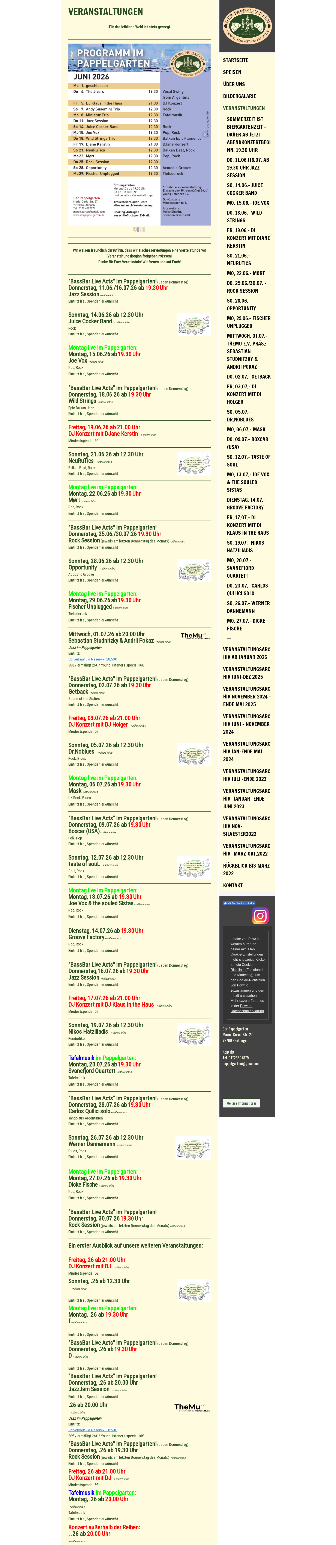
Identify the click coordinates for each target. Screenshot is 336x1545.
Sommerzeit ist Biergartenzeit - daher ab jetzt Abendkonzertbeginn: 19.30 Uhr (249, 134)
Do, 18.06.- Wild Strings (244, 216)
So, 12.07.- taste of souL (249, 460)
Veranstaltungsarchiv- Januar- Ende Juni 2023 (246, 798)
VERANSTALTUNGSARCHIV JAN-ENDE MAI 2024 (246, 751)
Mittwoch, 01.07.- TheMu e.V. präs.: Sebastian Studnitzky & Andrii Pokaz (247, 351)
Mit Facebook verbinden (239, 903)
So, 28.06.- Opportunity (241, 304)
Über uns (234, 84)
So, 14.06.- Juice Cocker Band (245, 189)
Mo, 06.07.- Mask (246, 429)
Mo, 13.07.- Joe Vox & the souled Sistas (248, 482)
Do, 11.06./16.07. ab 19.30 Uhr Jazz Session (248, 167)
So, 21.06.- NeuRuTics (239, 259)
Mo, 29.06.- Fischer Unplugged (249, 322)
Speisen (232, 72)
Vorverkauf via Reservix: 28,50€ (92, 659)
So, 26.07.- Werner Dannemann (248, 607)
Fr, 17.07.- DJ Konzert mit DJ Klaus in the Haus (248, 525)
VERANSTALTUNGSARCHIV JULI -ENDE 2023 (246, 775)
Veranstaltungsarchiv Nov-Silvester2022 (246, 826)
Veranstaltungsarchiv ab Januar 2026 (246, 653)
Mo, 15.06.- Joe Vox (248, 202)
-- (229, 638)
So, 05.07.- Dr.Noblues (240, 415)
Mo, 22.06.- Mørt (246, 273)
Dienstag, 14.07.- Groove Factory (246, 503)
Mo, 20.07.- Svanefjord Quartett (240, 568)
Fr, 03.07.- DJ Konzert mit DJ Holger (244, 394)
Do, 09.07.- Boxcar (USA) (247, 443)
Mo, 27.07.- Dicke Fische (246, 624)
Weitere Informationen (241, 1103)
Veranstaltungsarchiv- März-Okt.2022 (246, 849)
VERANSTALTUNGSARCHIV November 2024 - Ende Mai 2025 (247, 696)
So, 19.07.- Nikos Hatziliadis (245, 546)
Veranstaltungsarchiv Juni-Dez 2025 (246, 672)
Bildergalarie (239, 96)
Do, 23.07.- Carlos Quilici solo (247, 589)
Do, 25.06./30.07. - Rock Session (247, 286)
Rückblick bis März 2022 (246, 869)
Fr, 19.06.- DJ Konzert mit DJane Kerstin (248, 238)
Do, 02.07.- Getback (249, 376)
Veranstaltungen (244, 108)
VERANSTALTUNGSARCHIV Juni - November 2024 (246, 724)
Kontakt (233, 885)
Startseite (235, 60)
